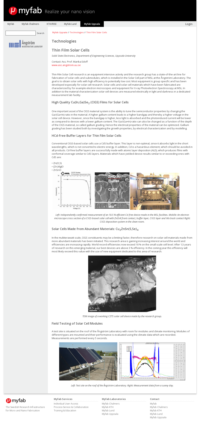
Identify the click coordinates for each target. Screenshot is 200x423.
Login (189, 24)
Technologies (77, 32)
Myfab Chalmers (110, 403)
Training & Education (65, 410)
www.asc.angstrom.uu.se (66, 65)
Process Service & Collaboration (71, 407)
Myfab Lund (108, 410)
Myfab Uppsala (59, 32)
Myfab (153, 403)
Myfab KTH (108, 407)
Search (40, 33)
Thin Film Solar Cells (96, 32)
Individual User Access (66, 403)
